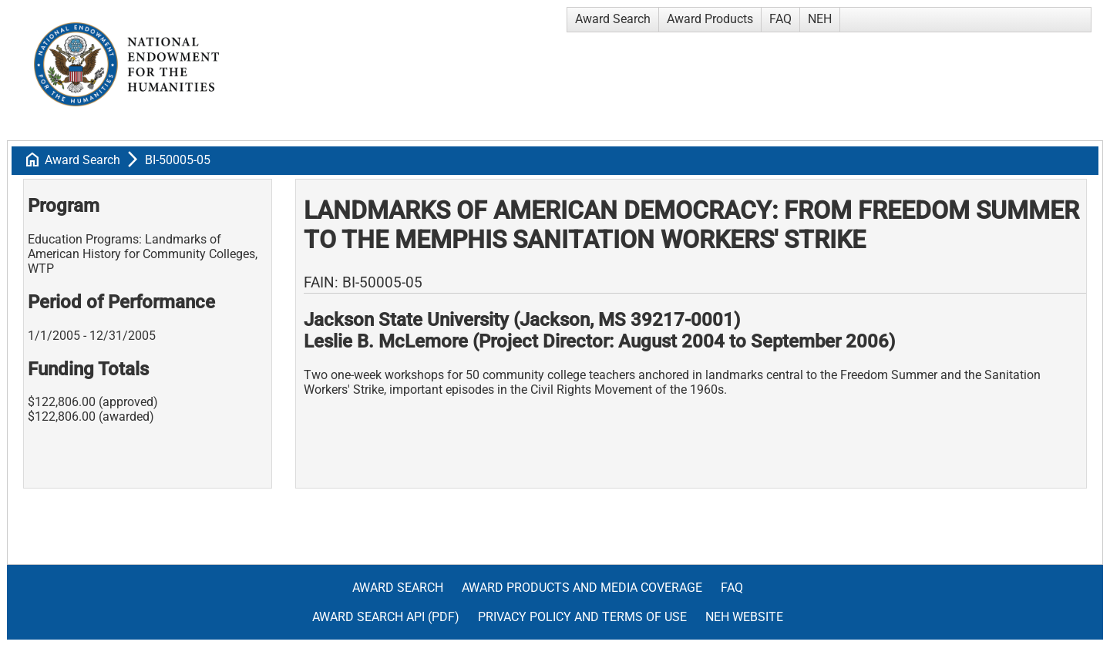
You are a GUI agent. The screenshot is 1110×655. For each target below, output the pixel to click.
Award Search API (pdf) (385, 617)
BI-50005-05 (177, 160)
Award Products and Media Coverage (582, 587)
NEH (820, 19)
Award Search (613, 19)
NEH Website (744, 617)
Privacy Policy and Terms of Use (582, 617)
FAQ (780, 19)
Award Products (710, 19)
